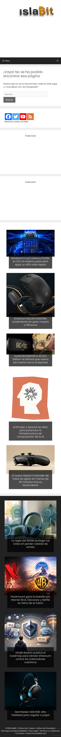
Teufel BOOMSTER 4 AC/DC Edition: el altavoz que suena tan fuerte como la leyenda (30, 359)
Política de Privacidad (45, 728)
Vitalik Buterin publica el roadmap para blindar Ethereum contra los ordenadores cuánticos (30, 657)
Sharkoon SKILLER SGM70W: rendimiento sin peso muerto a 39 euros (30, 322)
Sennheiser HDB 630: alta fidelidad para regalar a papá (30, 713)
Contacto (20, 733)
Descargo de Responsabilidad (14, 731)
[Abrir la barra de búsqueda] (57, 60)
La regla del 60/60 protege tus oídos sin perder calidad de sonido (30, 544)
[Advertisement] (33, 36)
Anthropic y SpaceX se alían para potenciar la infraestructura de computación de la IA (30, 431)
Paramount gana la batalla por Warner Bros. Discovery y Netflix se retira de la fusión (30, 600)
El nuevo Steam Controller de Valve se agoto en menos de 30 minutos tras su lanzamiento (30, 480)
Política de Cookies (26, 728)
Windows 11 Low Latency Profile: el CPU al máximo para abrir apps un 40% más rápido (30, 261)
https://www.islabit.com (36, 733)
